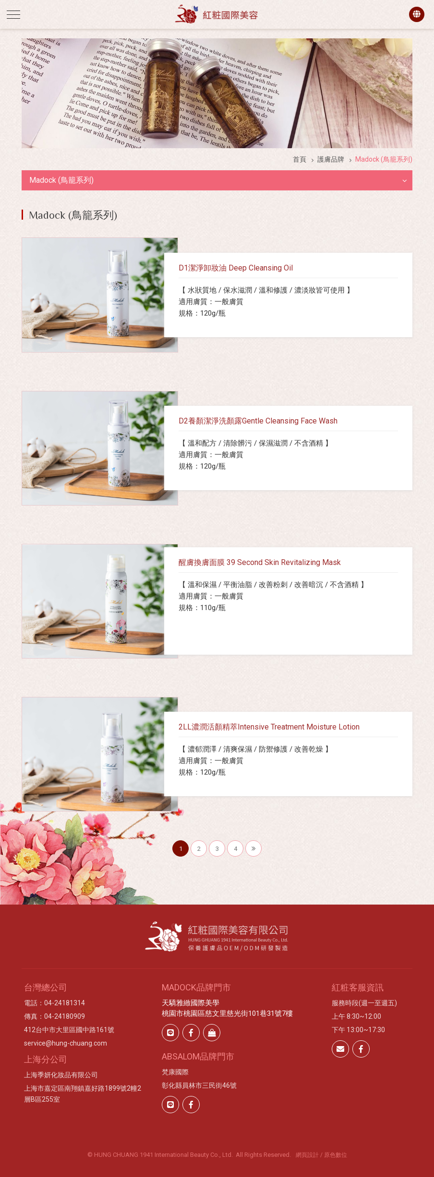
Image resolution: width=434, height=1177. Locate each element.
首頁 (299, 159)
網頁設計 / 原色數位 (321, 1155)
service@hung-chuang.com (65, 1043)
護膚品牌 (330, 159)
